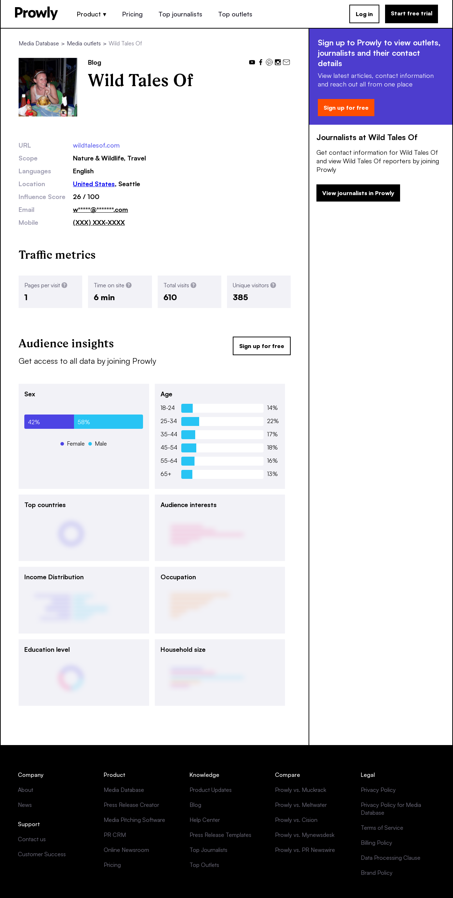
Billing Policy (376, 842)
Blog (195, 804)
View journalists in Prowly (358, 193)
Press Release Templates (220, 834)
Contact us (32, 839)
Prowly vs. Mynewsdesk (304, 834)
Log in (364, 14)
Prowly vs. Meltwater (301, 804)
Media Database (39, 43)
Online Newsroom (126, 849)
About (25, 789)
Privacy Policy (378, 789)
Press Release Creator (131, 804)
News (25, 804)
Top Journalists (208, 849)
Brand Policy (377, 872)
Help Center (204, 819)
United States (94, 184)
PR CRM (115, 834)
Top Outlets (204, 864)
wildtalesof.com (96, 145)
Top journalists (180, 14)
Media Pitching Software (134, 819)
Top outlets (235, 14)
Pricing (132, 14)
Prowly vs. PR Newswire (305, 849)
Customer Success (42, 854)
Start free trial (411, 13)
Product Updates (210, 789)
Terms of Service (382, 827)
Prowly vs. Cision (296, 819)
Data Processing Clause (390, 857)
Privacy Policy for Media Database (391, 808)
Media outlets (84, 43)
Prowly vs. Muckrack (300, 789)
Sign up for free (261, 345)
